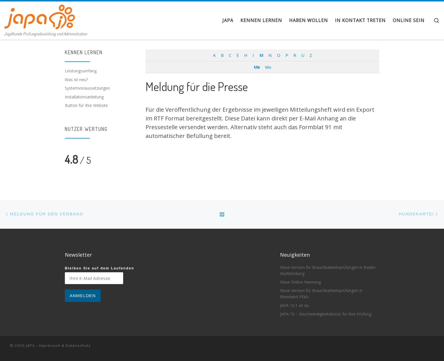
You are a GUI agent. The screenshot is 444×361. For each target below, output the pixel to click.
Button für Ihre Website (86, 105)
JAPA (30, 345)
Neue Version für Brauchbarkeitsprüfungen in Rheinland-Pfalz (321, 293)
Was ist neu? (76, 79)
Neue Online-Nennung (300, 282)
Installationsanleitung (84, 97)
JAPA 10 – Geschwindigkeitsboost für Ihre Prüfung (325, 314)
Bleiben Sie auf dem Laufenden (99, 268)
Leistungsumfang (81, 71)
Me (257, 67)
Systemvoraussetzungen (87, 88)
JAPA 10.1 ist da (294, 305)
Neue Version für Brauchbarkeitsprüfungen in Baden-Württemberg (328, 270)
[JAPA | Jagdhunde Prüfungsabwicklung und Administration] (39, 15)
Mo (268, 67)
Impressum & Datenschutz (65, 345)
